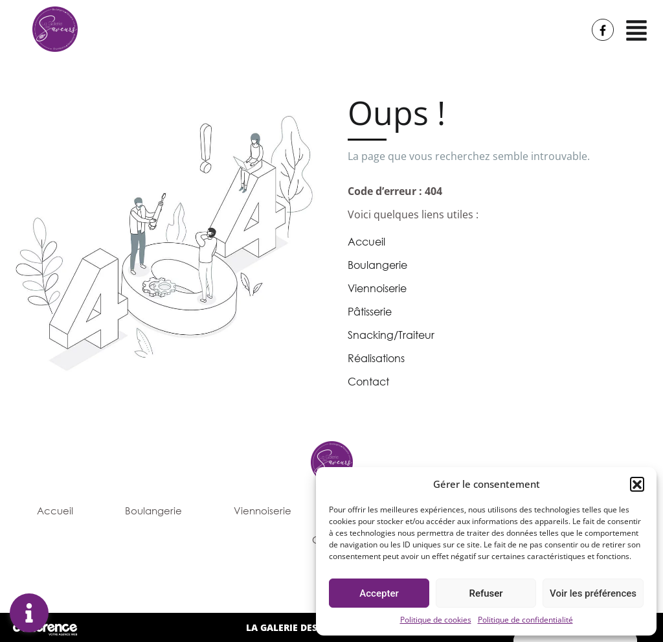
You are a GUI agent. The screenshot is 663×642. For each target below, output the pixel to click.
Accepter (378, 593)
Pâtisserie (370, 311)
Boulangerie (377, 264)
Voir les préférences (593, 593)
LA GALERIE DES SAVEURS (301, 627)
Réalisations (376, 358)
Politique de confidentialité (525, 619)
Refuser (485, 593)
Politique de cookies (435, 619)
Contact (368, 381)
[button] (637, 483)
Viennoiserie (377, 288)
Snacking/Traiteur (391, 334)
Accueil (366, 241)
